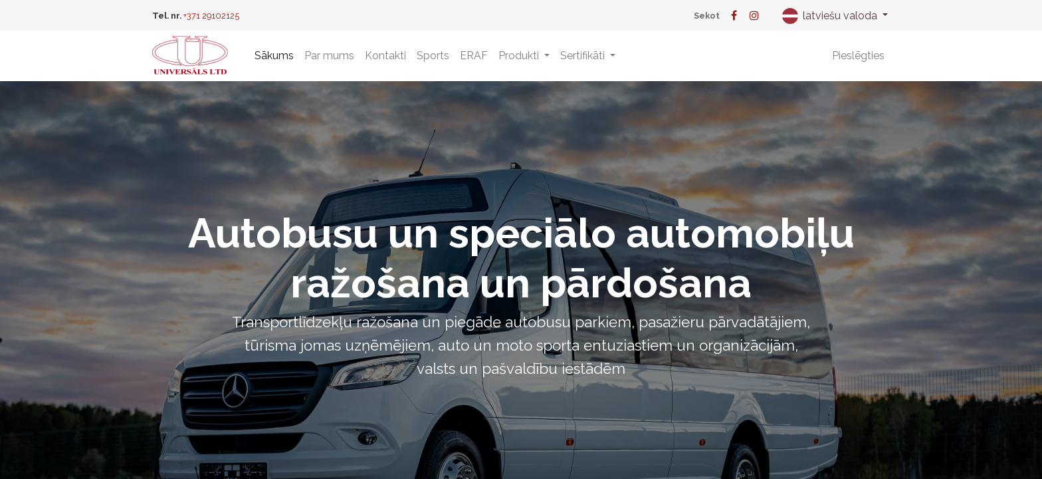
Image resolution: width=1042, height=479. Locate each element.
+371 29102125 (211, 16)
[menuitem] (274, 56)
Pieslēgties (858, 55)
